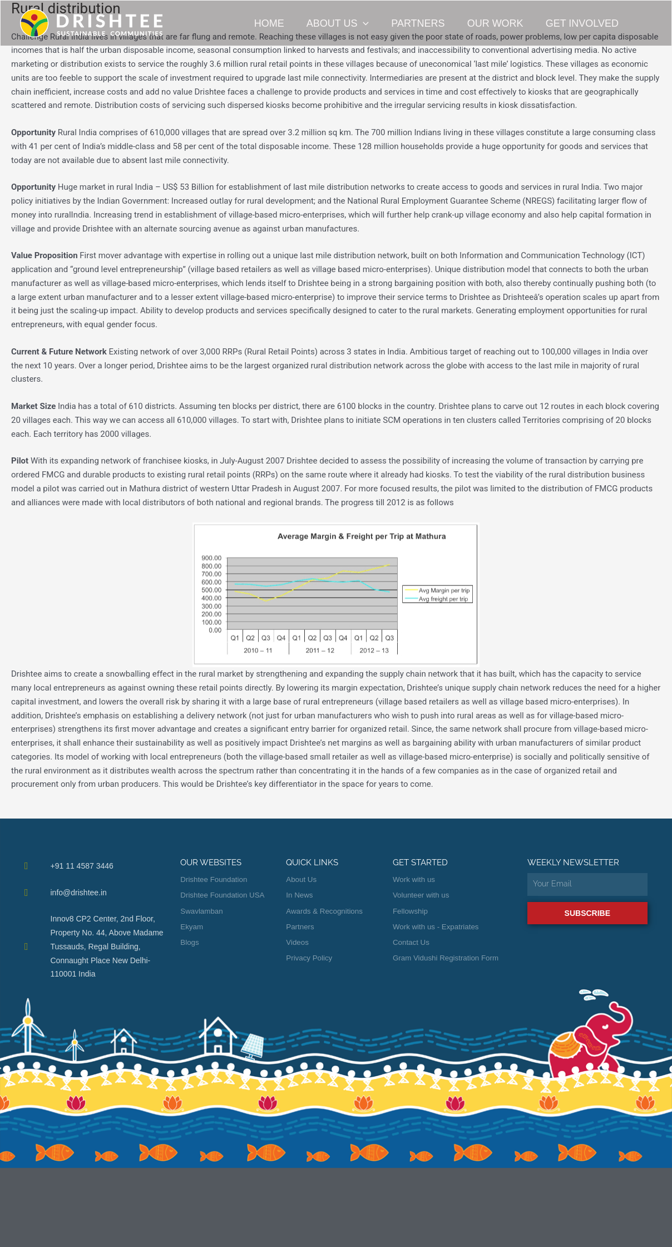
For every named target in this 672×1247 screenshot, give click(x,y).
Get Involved (585, 23)
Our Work (501, 23)
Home (281, 23)
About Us (348, 23)
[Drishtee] (91, 23)
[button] (373, 23)
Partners (425, 23)
